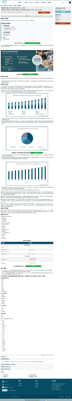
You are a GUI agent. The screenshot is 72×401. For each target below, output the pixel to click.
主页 (1, 5)
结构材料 (14, 5)
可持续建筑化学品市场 (33, 376)
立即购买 (63, 11)
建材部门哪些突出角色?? (27, 369)
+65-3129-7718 (56, 388)
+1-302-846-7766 (56, 387)
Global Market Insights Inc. (6, 396)
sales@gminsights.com (58, 389)
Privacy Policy (42, 400)
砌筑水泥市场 (5, 375)
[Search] (70, 2)
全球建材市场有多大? (27, 359)
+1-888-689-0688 (58, 385)
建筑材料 (10, 5)
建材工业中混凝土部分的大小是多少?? (27, 364)
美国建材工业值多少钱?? (27, 366)
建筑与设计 (6, 5)
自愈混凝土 (6, 45)
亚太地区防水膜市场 (32, 375)
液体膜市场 (5, 376)
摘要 (27, 15)
